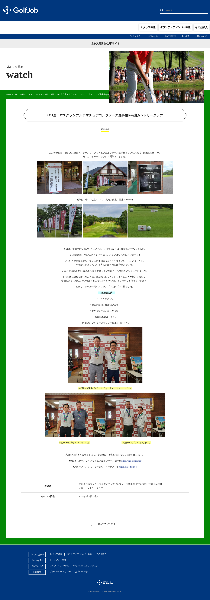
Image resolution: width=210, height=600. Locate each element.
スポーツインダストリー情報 (41, 94)
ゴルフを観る (20, 94)
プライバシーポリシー (60, 571)
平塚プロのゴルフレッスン (85, 566)
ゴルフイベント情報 (59, 566)
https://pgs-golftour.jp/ (131, 461)
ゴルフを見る (134, 36)
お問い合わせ (201, 36)
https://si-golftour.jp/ (128, 467)
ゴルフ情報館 (170, 36)
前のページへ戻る (107, 523)
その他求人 (201, 27)
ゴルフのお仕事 (37, 554)
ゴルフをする (152, 36)
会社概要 (185, 36)
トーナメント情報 (58, 560)
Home (8, 94)
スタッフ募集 (148, 27)
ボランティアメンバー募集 (175, 27)
